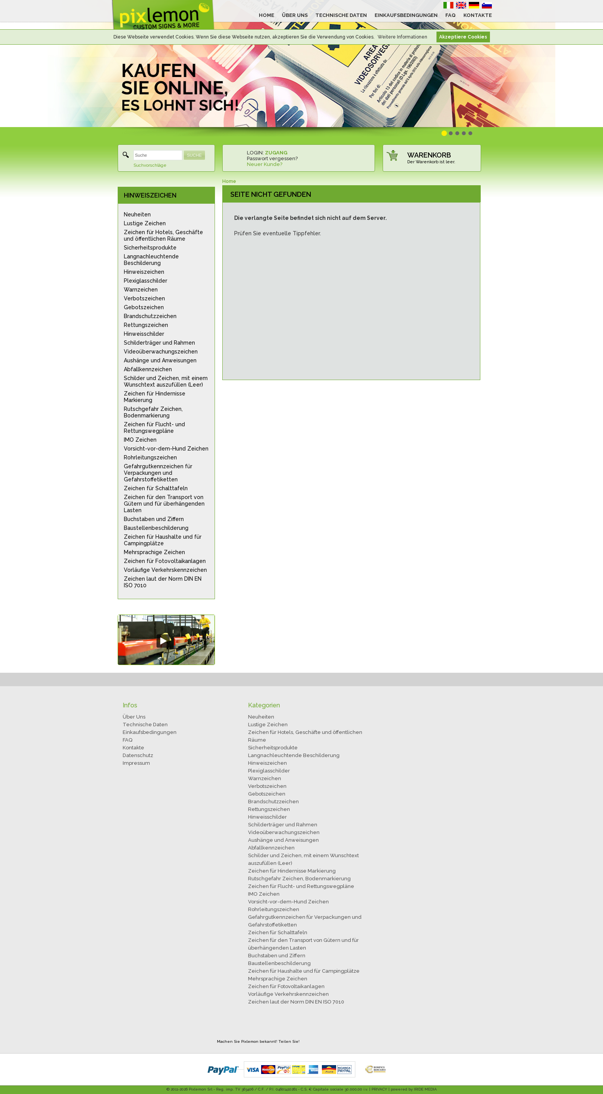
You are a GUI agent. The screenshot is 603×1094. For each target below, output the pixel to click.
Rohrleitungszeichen (150, 457)
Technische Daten (145, 724)
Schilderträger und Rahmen (159, 343)
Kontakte (133, 748)
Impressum (136, 763)
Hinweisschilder (144, 334)
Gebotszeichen (144, 307)
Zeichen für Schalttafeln (156, 488)
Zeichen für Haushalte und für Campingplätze (163, 540)
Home (229, 181)
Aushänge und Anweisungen (160, 360)
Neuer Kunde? (264, 164)
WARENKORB (429, 155)
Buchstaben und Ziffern (154, 519)
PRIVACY (379, 1089)
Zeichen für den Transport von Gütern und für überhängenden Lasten (164, 503)
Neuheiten (137, 214)
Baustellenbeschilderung (156, 528)
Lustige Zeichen (145, 223)
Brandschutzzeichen (150, 316)
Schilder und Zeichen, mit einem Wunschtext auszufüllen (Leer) (166, 381)
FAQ (450, 15)
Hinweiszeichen (144, 272)
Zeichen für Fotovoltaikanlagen (165, 561)
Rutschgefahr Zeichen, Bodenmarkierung (153, 412)
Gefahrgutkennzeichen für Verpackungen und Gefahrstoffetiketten (158, 472)
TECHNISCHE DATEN (341, 15)
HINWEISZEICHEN (150, 195)
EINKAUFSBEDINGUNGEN (406, 15)
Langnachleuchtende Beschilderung (151, 259)
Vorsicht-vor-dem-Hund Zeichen (166, 449)
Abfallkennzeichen (148, 369)
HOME (266, 15)
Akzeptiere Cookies (463, 37)
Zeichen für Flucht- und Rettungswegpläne (154, 427)
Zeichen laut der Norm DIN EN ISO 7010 (163, 582)
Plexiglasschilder (145, 281)
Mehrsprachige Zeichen (154, 552)
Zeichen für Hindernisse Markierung (154, 396)
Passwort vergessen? (272, 158)
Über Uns (134, 717)
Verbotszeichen (144, 298)
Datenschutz (138, 755)
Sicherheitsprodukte (150, 248)
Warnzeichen (141, 289)
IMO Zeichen (140, 440)
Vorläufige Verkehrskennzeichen (165, 570)
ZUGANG (276, 153)
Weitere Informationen (402, 37)
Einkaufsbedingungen (150, 732)
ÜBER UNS (295, 15)
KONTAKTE (477, 15)
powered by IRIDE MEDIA (414, 1089)
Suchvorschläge (150, 165)
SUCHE (194, 155)
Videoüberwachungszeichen (161, 351)
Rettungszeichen (146, 325)
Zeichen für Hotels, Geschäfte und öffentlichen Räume (163, 235)
